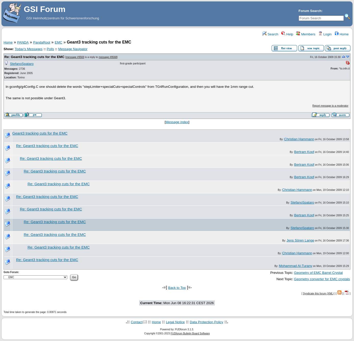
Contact (137, 322)
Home (342, 34)
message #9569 (75, 57)
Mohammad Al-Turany (295, 266)
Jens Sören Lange (300, 240)
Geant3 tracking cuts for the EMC (40, 133)
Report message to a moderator (330, 105)
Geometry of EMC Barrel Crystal (318, 273)
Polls (50, 49)
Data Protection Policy (206, 322)
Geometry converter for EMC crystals (322, 279)
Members (305, 34)
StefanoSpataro (22, 64)
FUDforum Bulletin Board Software (190, 333)
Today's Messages (28, 49)
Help (287, 34)
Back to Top (177, 288)
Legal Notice (175, 322)
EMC (58, 42)
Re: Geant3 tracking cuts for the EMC (34, 57)
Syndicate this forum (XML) (318, 293)
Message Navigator (72, 49)
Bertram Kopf (304, 152)
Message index (177, 122)
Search (270, 34)
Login (325, 34)
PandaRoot (41, 42)
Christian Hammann (299, 139)
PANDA (23, 42)
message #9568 (108, 57)
